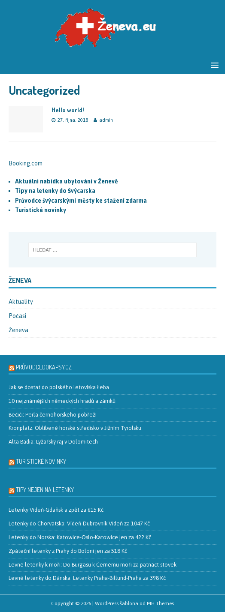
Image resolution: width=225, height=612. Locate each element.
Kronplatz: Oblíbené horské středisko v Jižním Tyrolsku (75, 428)
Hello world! (68, 110)
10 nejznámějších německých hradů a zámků (62, 401)
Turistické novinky (41, 461)
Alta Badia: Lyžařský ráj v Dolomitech (53, 441)
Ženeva (18, 330)
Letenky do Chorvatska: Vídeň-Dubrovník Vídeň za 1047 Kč (79, 523)
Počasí (17, 315)
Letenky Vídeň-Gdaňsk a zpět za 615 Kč (56, 510)
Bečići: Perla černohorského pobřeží (53, 414)
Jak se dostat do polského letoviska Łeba (59, 387)
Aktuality (21, 301)
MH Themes (160, 603)
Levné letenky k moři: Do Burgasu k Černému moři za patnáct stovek (92, 564)
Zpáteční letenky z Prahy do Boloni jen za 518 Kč (68, 551)
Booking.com (26, 163)
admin (106, 120)
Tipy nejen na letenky (45, 489)
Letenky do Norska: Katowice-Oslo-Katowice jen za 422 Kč (80, 537)
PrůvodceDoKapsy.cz (44, 367)
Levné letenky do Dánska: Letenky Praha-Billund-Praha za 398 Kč (87, 578)
